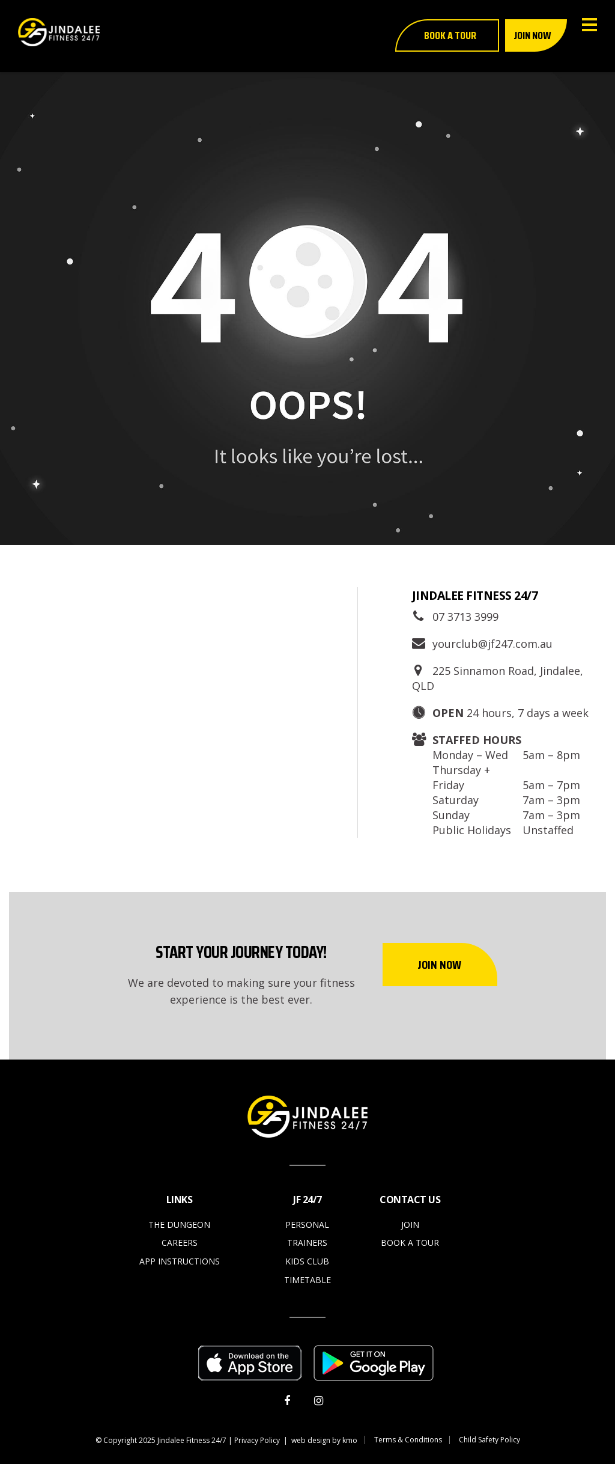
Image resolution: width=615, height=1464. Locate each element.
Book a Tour (410, 1242)
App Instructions (179, 1261)
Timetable (307, 1280)
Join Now (439, 964)
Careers (180, 1242)
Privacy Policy (257, 1440)
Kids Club (307, 1261)
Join (410, 1224)
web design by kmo (324, 1440)
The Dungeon (179, 1224)
